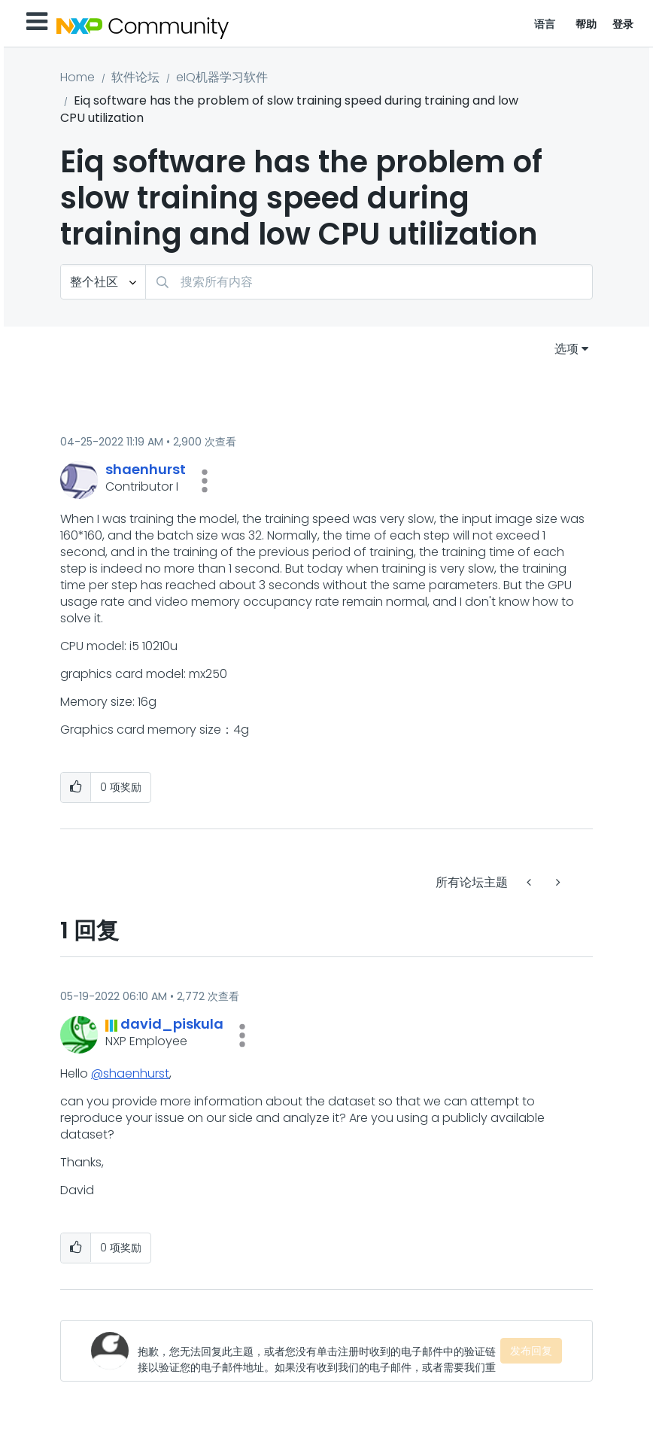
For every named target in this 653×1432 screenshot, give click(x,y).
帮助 (586, 24)
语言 (545, 24)
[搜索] (369, 281)
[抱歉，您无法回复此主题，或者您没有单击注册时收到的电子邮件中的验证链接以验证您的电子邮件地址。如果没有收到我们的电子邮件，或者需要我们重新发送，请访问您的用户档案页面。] (319, 1350)
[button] (204, 481)
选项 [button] (566, 348)
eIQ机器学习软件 (222, 77)
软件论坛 (135, 77)
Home (77, 77)
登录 (623, 24)
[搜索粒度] (103, 282)
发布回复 (531, 1350)
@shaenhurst (130, 1073)
